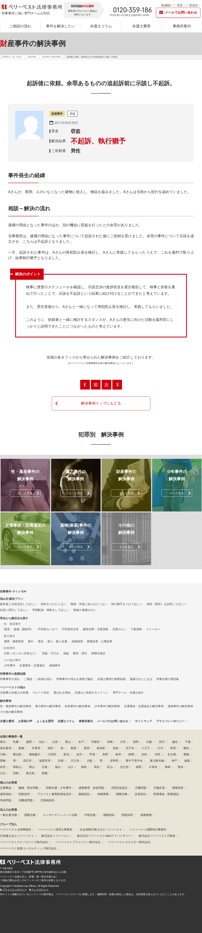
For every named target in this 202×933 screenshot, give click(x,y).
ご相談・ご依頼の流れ (38, 679)
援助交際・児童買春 (95, 629)
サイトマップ (143, 721)
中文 (180, 5)
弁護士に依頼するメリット (91, 692)
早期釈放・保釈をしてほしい (50, 610)
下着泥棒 (136, 629)
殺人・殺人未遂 (57, 641)
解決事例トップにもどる (101, 403)
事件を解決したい (60, 26)
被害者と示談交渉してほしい (18, 604)
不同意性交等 (70, 629)
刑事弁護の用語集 (167, 679)
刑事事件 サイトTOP (13, 591)
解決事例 (5, 700)
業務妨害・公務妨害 (99, 641)
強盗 (66, 653)
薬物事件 (54, 665)
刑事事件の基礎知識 (12, 673)
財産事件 (57, 113)
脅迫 (40, 641)
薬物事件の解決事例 (180, 706)
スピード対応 (40, 692)
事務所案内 (182, 26)
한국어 (193, 5)
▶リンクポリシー (38, 889)
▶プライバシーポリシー (13, 889)
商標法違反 (98, 653)
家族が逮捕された (84, 610)
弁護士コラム (101, 26)
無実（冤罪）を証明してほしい (166, 604)
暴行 (31, 641)
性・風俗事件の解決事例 (15, 706)
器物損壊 (77, 641)
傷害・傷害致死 (14, 641)
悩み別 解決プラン (11, 598)
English (165, 5)
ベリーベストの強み (12, 687)
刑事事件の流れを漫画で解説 (74, 679)
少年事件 (9, 665)
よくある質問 (45, 721)
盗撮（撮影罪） (24, 629)
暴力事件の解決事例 (48, 706)
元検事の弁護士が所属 (14, 692)
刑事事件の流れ (10, 679)
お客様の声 (25, 721)
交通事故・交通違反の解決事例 (144, 706)
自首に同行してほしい (14, 610)
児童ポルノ (119, 629)
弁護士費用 (141, 26)
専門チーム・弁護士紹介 (128, 692)
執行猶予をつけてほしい (126, 604)
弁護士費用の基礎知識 (111, 679)
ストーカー (153, 629)
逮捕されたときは (141, 679)
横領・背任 (80, 653)
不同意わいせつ (48, 629)
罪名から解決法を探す (14, 618)
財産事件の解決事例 (77, 706)
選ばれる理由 (62, 692)
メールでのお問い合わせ (112, 721)
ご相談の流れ (20, 26)
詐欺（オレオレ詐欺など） (21, 653)
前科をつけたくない (53, 604)
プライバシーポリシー (170, 721)
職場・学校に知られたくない (88, 604)
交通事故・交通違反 (32, 665)
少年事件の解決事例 (107, 706)
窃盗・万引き (50, 653)
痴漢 (7, 629)
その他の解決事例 (11, 711)
